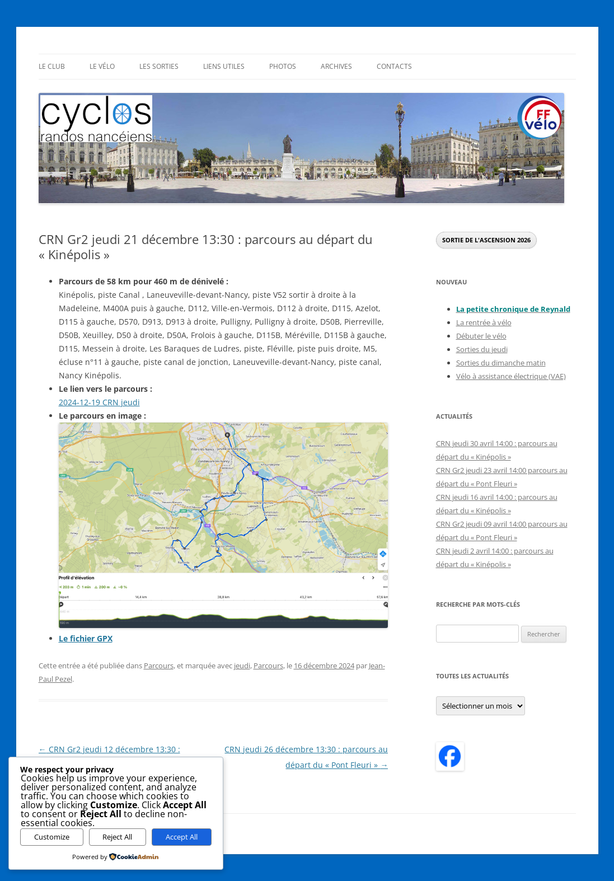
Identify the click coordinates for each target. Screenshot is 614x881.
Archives (336, 66)
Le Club (52, 66)
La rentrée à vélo (484, 322)
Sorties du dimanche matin (501, 363)
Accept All (182, 837)
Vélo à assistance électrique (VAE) (511, 376)
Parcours (159, 665)
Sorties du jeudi (482, 349)
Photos (282, 66)
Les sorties (159, 66)
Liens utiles (224, 66)
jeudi (242, 665)
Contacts (394, 66)
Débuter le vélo (481, 336)
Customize (51, 837)
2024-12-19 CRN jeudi (99, 402)
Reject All (117, 837)
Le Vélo (102, 66)
